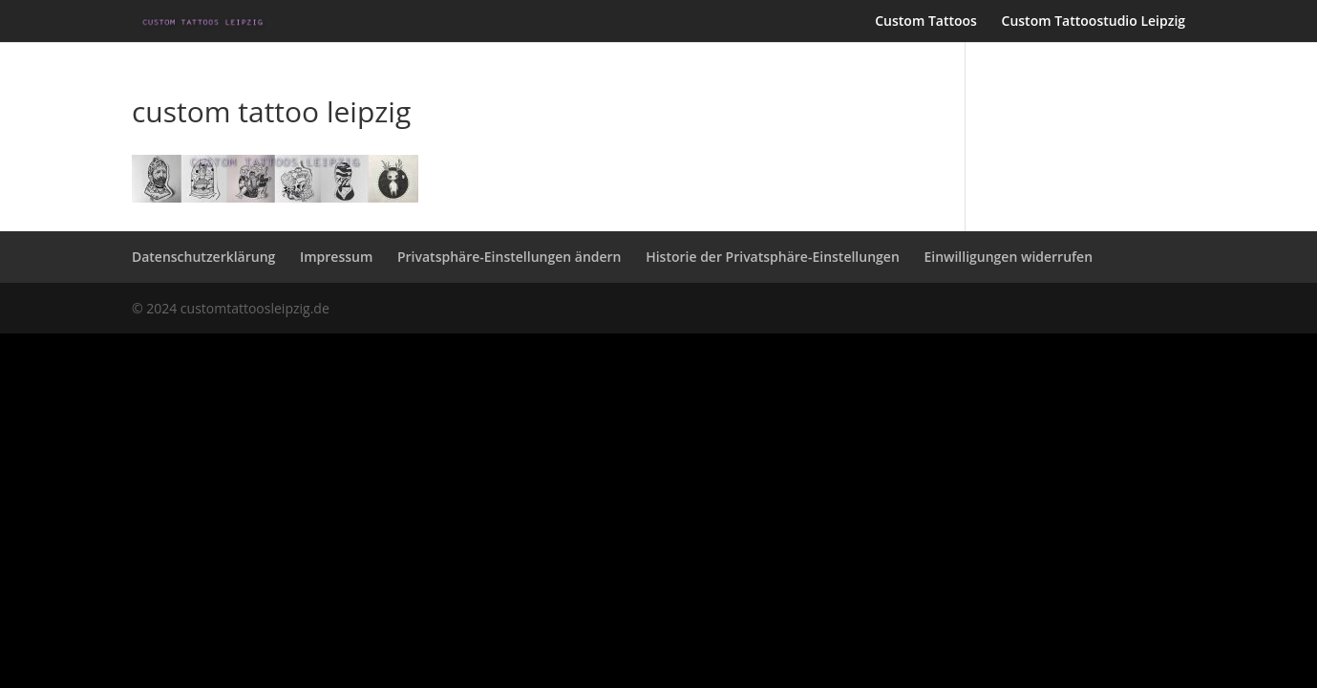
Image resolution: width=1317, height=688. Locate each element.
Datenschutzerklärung (203, 256)
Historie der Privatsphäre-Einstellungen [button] (773, 256)
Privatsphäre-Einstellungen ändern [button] (509, 256)
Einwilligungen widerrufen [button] (1008, 256)
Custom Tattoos (926, 22)
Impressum (336, 256)
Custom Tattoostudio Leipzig (1094, 22)
